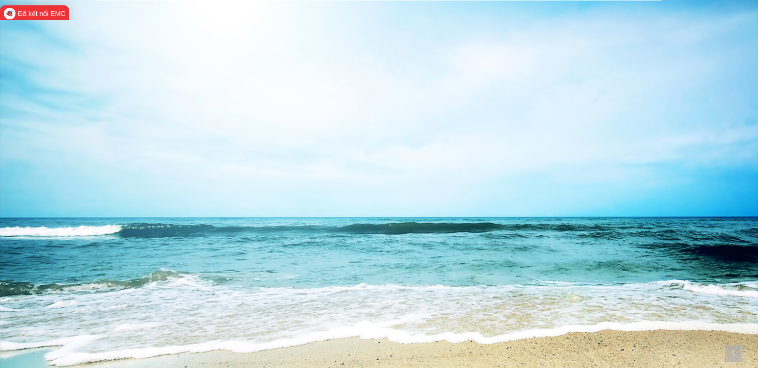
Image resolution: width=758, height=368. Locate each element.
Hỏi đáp (609, 23)
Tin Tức (477, 23)
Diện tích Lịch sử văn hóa (624, 124)
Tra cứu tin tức (146, 67)
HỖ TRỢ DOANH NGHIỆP (166, 30)
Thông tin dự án (561, 23)
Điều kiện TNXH (561, 124)
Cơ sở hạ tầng (560, 184)
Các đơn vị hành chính (625, 184)
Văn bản (512, 23)
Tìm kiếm (593, 68)
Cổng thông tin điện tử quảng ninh (182, 17)
